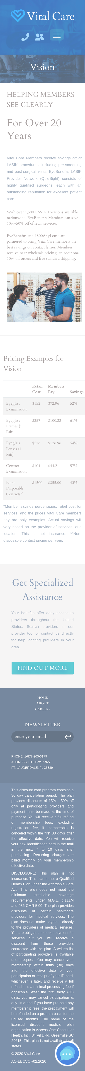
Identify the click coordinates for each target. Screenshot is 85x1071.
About (42, 703)
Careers (42, 709)
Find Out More (42, 668)
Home (42, 698)
